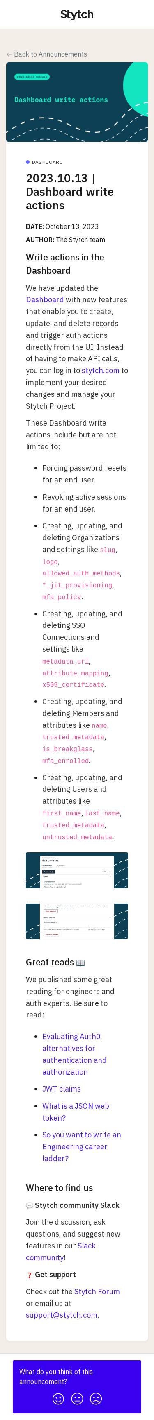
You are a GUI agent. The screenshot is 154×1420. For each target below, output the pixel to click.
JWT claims (61, 1089)
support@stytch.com (61, 1315)
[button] (58, 1396)
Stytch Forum (97, 1291)
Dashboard (45, 299)
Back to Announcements (47, 54)
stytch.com (101, 370)
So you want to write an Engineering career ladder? (81, 1146)
